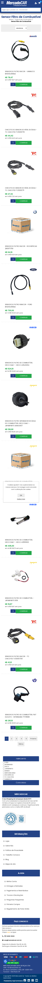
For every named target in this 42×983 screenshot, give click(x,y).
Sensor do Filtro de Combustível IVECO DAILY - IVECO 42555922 (19, 541)
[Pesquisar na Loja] (21, 10)
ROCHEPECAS (9, 775)
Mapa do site (10, 864)
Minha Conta (12, 881)
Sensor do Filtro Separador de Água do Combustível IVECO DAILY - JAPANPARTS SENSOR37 (20, 423)
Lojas (7, 841)
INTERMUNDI (9, 764)
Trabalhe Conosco (12, 855)
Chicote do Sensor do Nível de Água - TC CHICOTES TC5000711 (21, 189)
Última (21, 744)
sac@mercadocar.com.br (12, 940)
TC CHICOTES (9, 777)
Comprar (23, 84)
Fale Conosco (21, 921)
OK (21, 495)
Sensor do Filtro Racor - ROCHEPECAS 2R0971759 (21, 247)
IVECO (7, 766)
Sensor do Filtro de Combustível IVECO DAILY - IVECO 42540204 (19, 364)
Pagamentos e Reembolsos (17, 890)
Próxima (33, 739)
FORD (6, 762)
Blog (7, 859)
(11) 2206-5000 (8, 936)
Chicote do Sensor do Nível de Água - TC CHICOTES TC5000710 (21, 131)
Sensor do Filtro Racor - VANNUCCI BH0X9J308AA (20, 72)
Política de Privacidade (14, 850)
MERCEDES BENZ (10, 773)
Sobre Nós (9, 846)
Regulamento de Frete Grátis (18, 909)
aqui (8, 932)
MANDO (7, 771)
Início (11, 19)
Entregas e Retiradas (15, 886)
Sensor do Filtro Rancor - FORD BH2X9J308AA (18, 305)
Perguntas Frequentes (15, 900)
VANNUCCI (8, 779)
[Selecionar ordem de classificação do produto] (21, 28)
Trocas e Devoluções (15, 895)
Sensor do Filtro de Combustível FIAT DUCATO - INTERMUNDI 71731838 (20, 715)
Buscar (39, 10)
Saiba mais (21, 499)
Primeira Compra (13, 904)
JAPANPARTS (9, 769)
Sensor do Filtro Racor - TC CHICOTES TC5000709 (17, 657)
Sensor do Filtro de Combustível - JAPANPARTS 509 (19, 599)
